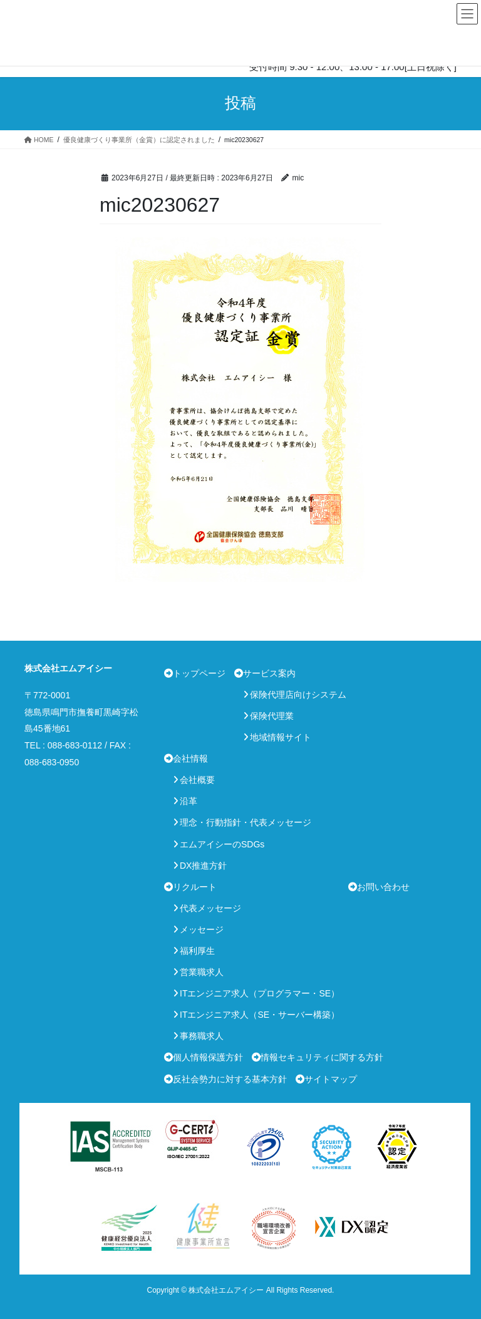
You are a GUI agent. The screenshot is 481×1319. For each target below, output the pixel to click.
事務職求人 (202, 1036)
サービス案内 (269, 673)
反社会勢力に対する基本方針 (230, 1079)
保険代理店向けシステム (298, 695)
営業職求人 (202, 972)
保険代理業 (272, 716)
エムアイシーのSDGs (222, 844)
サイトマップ (330, 1079)
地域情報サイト (280, 737)
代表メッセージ (210, 908)
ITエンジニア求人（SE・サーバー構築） (259, 1015)
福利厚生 (197, 951)
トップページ (199, 673)
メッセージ (202, 929)
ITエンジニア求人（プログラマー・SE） (259, 993)
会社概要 (197, 780)
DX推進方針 (203, 866)
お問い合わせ (383, 887)
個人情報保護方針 (208, 1057)
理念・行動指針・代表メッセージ (245, 822)
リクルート (195, 887)
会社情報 (190, 758)
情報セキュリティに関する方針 (322, 1057)
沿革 (188, 801)
